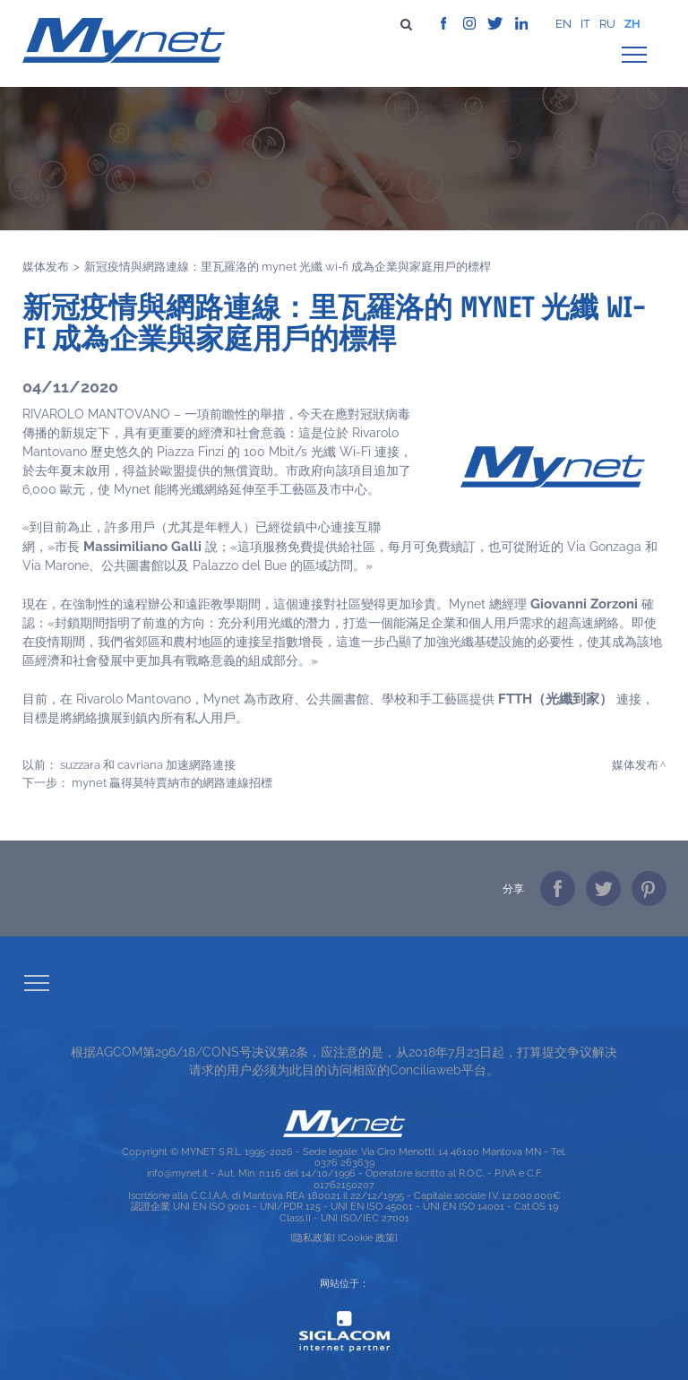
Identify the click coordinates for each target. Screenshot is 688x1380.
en (563, 23)
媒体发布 (45, 266)
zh (632, 23)
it (585, 23)
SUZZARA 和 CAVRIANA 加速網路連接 (148, 764)
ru (607, 23)
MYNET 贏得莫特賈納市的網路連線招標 (172, 782)
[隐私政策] (312, 1237)
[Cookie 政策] (368, 1237)
